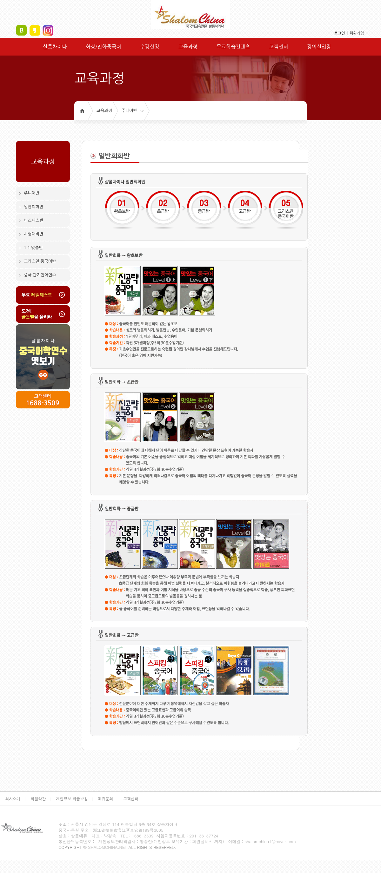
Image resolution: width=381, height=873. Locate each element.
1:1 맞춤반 (33, 248)
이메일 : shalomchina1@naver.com (262, 841)
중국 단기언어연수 (40, 275)
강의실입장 (319, 46)
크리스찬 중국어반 (40, 261)
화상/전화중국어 (103, 46)
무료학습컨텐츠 (233, 46)
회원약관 (38, 798)
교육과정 (187, 46)
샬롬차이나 (55, 46)
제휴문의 (105, 798)
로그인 (339, 33)
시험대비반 (33, 234)
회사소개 (12, 798)
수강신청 (149, 46)
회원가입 (357, 33)
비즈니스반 (33, 220)
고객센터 (278, 46)
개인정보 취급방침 (72, 798)
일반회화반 (33, 207)
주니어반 (129, 111)
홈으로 (82, 110)
